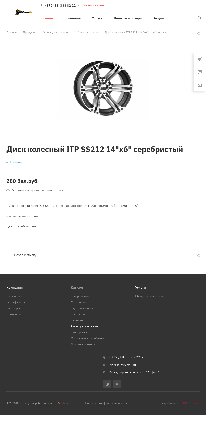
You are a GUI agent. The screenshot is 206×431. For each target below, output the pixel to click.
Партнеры (13, 308)
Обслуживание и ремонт (151, 296)
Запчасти (77, 320)
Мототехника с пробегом (87, 338)
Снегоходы (78, 314)
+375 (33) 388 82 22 (60, 5)
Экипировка (79, 332)
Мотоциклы (78, 302)
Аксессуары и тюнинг (85, 326)
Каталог (77, 287)
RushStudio (59, 403)
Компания (14, 287)
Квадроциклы (80, 296)
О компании (14, 296)
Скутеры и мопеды (83, 308)
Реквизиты (13, 314)
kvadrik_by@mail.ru (122, 365)
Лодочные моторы (83, 344)
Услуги (140, 287)
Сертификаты (15, 302)
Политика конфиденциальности (106, 403)
